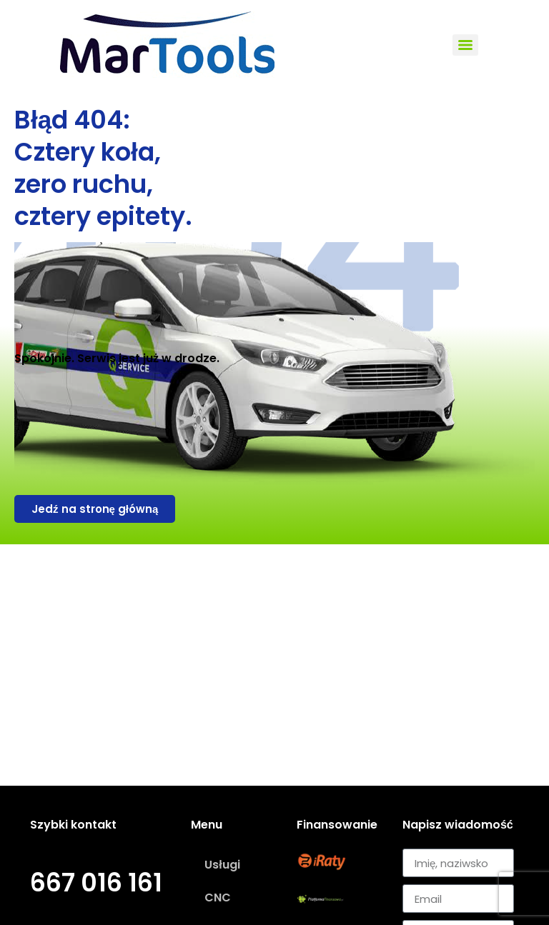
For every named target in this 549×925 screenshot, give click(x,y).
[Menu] (465, 45)
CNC (217, 897)
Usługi (221, 864)
